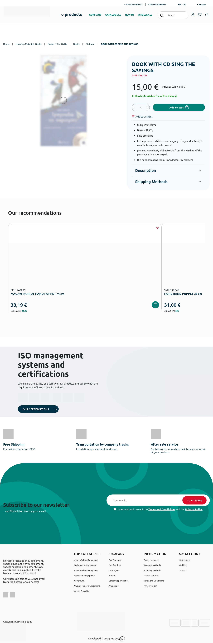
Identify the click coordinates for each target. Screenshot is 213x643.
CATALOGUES (113, 14)
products (73, 14)
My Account (184, 560)
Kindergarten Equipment (85, 565)
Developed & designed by (106, 638)
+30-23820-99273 (133, 4)
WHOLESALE (145, 14)
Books (76, 43)
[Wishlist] (144, 116)
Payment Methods (152, 565)
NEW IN (129, 14)
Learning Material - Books (28, 43)
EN (179, 4)
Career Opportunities (119, 580)
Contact (201, 4)
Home (6, 43)
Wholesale (114, 585)
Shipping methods (152, 570)
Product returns (151, 575)
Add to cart (176, 107)
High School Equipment (84, 575)
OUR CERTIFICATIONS (36, 409)
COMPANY (95, 14)
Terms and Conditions (161, 509)
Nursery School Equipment (85, 560)
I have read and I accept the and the (158, 509)
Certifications (115, 565)
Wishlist (182, 565)
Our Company (115, 560)
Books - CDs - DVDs (57, 43)
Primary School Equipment (85, 570)
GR (184, 4)
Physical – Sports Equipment (86, 585)
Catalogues (114, 570)
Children (90, 43)
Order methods (151, 560)
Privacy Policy (194, 509)
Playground (78, 580)
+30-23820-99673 (157, 4)
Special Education (81, 591)
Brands (112, 575)
